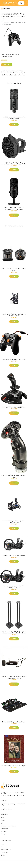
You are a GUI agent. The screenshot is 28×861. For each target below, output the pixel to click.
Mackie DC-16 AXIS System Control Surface (14, 722)
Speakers (3, 834)
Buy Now (6, 64)
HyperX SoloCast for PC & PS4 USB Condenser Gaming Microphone (14, 208)
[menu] (25, 8)
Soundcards (4, 831)
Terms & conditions (6, 849)
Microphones (4, 828)
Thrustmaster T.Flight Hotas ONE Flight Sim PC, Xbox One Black (14, 314)
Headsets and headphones (8, 826)
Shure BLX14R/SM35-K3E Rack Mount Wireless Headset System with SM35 (14, 677)
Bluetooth (3, 817)
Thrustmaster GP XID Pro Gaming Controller (14, 359)
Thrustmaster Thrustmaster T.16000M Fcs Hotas (14, 269)
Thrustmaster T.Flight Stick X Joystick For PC (14, 407)
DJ (2, 823)
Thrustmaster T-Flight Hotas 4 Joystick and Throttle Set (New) (14, 521)
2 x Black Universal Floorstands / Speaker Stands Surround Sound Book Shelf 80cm (14, 632)
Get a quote (21, 3)
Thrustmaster (15, 54)
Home (2, 21)
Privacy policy (4, 852)
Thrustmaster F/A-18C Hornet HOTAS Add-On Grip (14, 476)
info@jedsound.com (6, 809)
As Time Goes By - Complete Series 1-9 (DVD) (14, 765)
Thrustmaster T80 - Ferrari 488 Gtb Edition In (14, 555)
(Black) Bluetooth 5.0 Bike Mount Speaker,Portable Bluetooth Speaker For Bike (14, 163)
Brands (10, 54)
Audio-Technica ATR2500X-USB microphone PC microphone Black (14, 117)
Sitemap (3, 855)
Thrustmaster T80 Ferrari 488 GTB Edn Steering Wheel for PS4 (14, 586)
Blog (2, 844)
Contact (3, 846)
